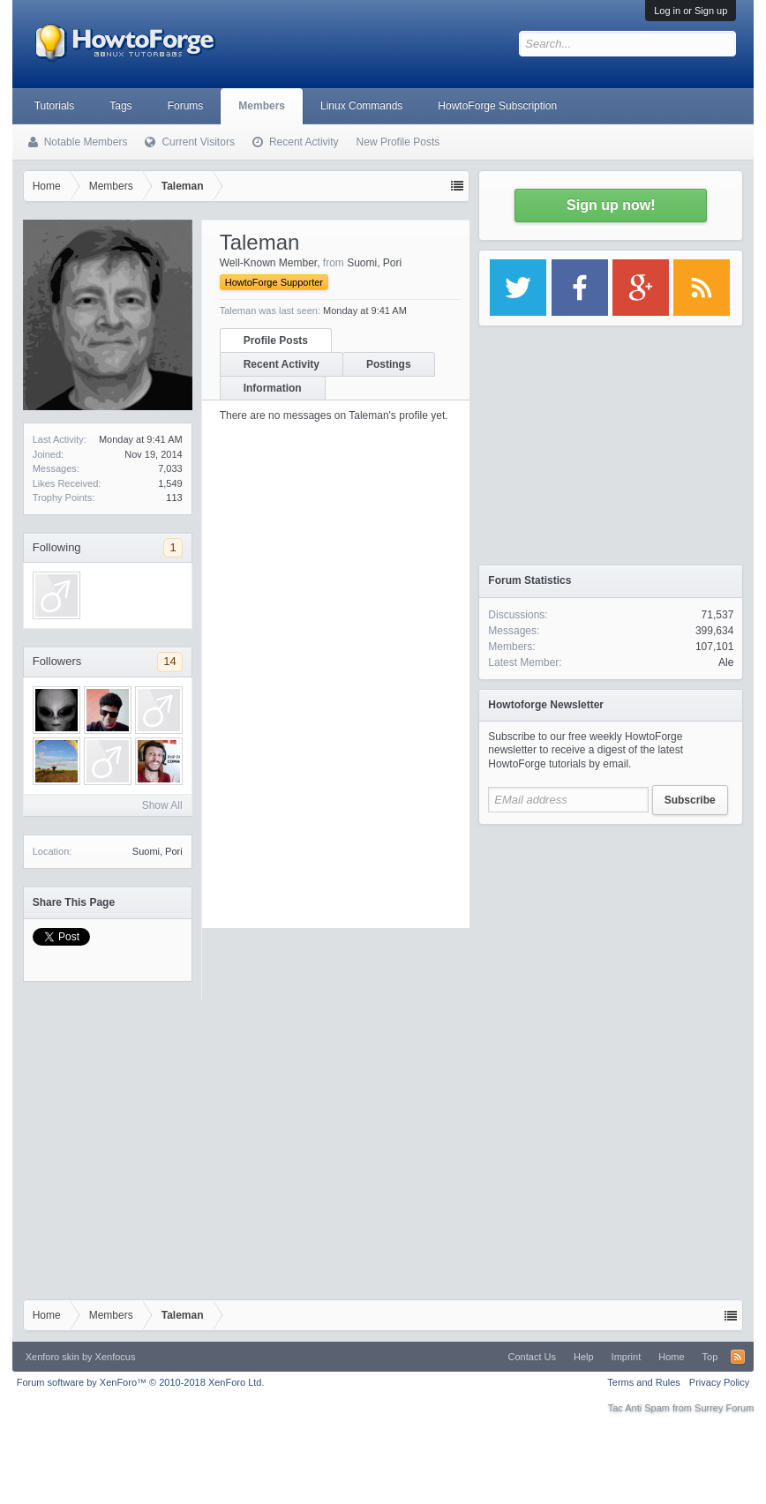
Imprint (627, 1356)
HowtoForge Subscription (497, 106)
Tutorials (54, 106)
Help (584, 1356)
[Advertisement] (610, 944)
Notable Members (86, 142)
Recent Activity (281, 364)
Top (710, 1356)
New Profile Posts (398, 142)
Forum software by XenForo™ (141, 1382)
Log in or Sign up (690, 10)
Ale (725, 662)
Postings (388, 364)
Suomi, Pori (157, 851)
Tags (120, 106)
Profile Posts (276, 340)
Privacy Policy (719, 1382)
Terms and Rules (643, 1382)
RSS (738, 1357)
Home (671, 1356)
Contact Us (532, 1356)
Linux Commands (361, 106)
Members (261, 106)
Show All (162, 805)
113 (174, 497)
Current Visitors (197, 142)
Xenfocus (115, 1356)
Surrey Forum (724, 1408)
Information (273, 388)
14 (169, 661)
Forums (186, 106)
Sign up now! (611, 205)
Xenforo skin (52, 1356)
